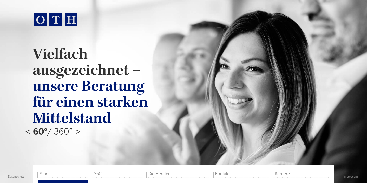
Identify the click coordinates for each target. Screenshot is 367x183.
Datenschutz (16, 177)
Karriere (282, 173)
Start (44, 173)
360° (98, 173)
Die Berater (159, 173)
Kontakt (222, 173)
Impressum (351, 177)
